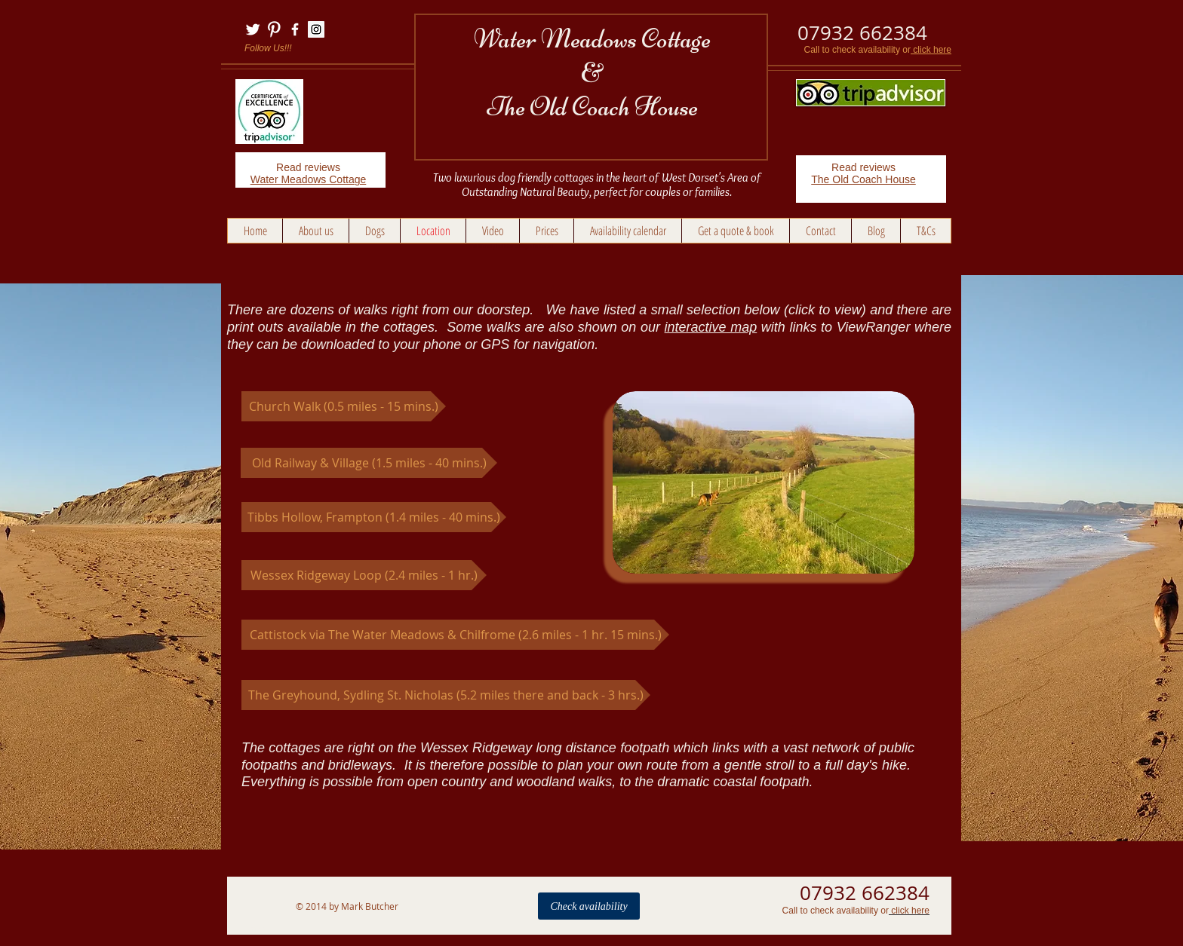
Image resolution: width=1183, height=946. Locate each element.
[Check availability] (589, 906)
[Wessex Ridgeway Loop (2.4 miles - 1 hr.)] (364, 575)
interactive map (711, 327)
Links (254, 929)
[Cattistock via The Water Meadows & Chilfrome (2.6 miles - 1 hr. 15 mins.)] (455, 635)
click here (931, 49)
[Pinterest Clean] (274, 29)
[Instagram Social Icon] (316, 29)
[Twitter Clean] (252, 29)
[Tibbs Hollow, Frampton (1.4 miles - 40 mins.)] (373, 517)
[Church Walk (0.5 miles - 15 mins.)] (343, 406)
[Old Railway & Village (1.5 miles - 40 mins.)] (369, 463)
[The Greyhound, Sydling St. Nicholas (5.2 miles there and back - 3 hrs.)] (445, 695)
